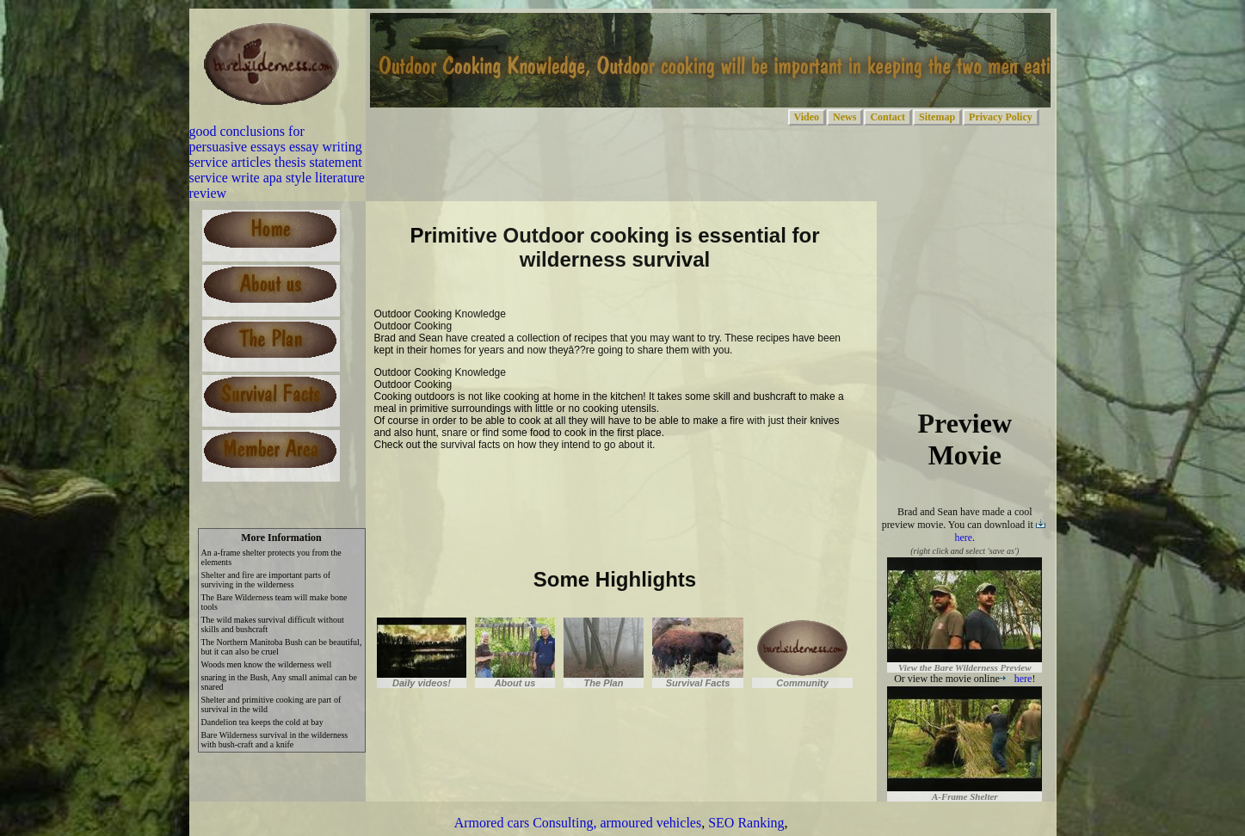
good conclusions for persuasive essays (247, 139)
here (1016, 679)
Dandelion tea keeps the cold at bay (262, 722)
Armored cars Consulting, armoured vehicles (577, 822)
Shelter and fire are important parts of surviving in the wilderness (266, 579)
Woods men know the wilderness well (266, 664)
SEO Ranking (746, 822)
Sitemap (937, 117)
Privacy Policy (1000, 117)
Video (807, 117)
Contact (887, 117)
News (844, 117)
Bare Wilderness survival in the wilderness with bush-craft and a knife (274, 739)
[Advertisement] (575, 487)
